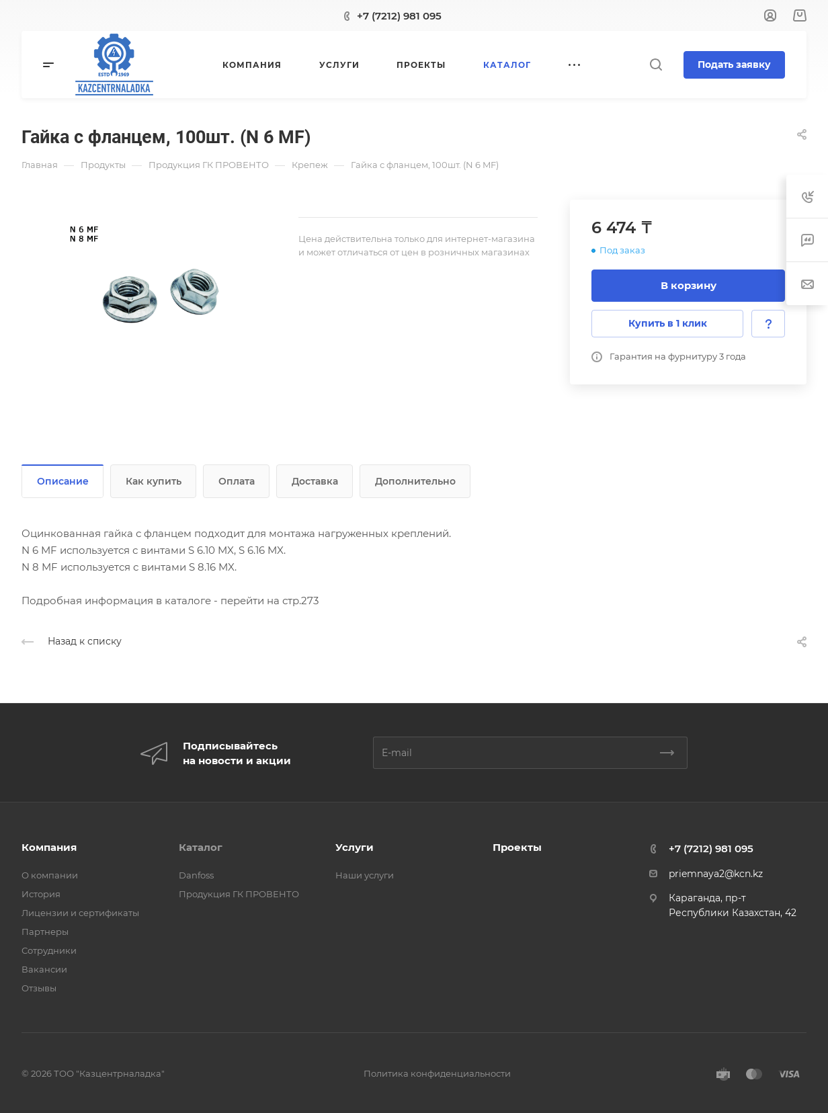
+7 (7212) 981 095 (399, 15)
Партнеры (45, 931)
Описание (63, 481)
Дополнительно (415, 481)
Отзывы (39, 988)
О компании (50, 875)
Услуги (354, 847)
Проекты (517, 847)
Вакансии (44, 969)
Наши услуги (364, 875)
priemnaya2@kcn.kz (716, 874)
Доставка (315, 481)
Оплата (236, 481)
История (41, 894)
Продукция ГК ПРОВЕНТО (239, 894)
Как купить (153, 481)
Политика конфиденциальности (437, 1073)
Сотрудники (49, 950)
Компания (49, 847)
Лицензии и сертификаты (80, 912)
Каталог (200, 847)
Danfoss (196, 875)
